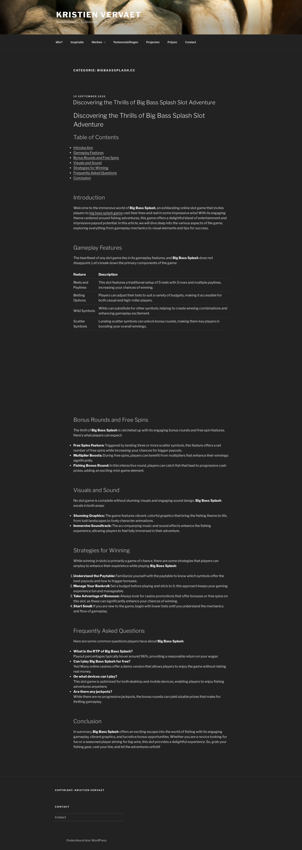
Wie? (59, 42)
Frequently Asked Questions (95, 173)
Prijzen (172, 42)
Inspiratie (77, 42)
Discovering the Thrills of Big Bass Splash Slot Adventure (144, 102)
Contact (190, 42)
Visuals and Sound (87, 163)
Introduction (83, 148)
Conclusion (82, 178)
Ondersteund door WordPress (86, 840)
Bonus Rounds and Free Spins (96, 158)
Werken (99, 42)
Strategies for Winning (90, 168)
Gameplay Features (88, 153)
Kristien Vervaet (98, 14)
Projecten (153, 42)
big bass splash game (106, 213)
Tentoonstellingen (125, 42)
